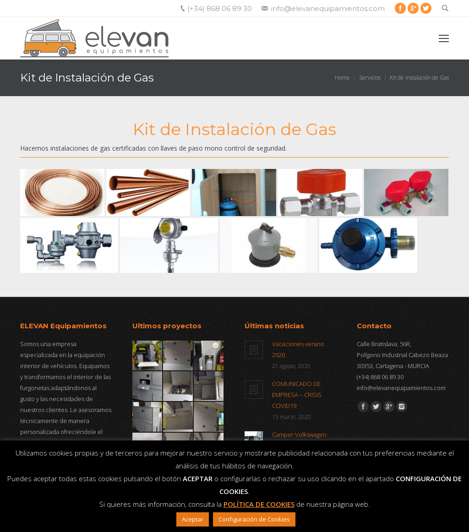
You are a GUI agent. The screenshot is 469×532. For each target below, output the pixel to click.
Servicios (370, 77)
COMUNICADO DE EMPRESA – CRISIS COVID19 (297, 395)
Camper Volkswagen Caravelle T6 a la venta (302, 440)
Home (342, 77)
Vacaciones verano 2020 (298, 349)
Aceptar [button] (192, 519)
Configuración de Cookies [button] (254, 519)
